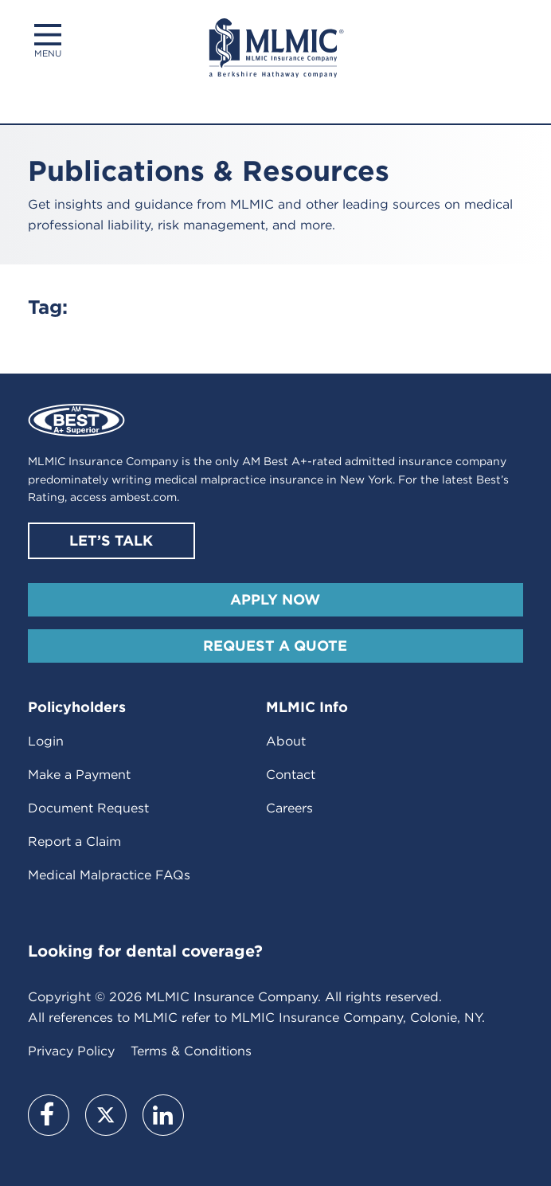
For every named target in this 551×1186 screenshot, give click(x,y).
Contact (290, 774)
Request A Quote (275, 645)
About (286, 741)
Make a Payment (79, 774)
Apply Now (275, 599)
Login (46, 741)
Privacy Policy (71, 1051)
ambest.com (143, 497)
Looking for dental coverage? (145, 951)
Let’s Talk (111, 540)
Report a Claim (74, 841)
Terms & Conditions (191, 1051)
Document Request (88, 808)
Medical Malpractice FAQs (109, 875)
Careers (289, 808)
